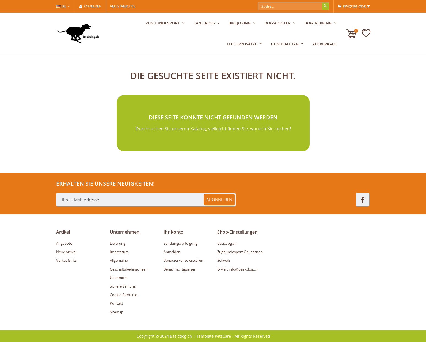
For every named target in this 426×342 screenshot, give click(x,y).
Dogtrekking (318, 23)
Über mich (118, 277)
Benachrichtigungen (180, 269)
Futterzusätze (242, 43)
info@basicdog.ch (354, 6)
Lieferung (117, 243)
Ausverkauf (324, 43)
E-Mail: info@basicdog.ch (237, 269)
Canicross (204, 23)
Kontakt (116, 303)
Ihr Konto (173, 232)
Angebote (64, 243)
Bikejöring (240, 23)
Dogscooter (278, 23)
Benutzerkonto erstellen (183, 260)
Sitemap (116, 312)
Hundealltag (285, 43)
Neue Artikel (66, 251)
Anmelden (172, 251)
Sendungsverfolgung (180, 243)
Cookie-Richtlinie (123, 294)
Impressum (119, 251)
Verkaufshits (66, 260)
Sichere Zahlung (123, 286)
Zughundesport (163, 23)
